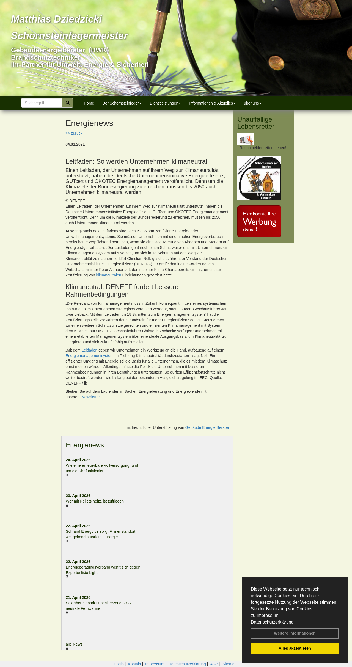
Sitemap (229, 664)
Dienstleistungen (165, 103)
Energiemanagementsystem (89, 355)
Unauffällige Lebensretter (255, 123)
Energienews (85, 445)
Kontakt (134, 664)
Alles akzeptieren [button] (295, 648)
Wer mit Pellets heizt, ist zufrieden (95, 501)
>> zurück (73, 133)
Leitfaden (90, 350)
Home (89, 103)
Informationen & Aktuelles (212, 103)
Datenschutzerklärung (272, 622)
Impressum (267, 615)
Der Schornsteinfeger (121, 103)
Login (119, 664)
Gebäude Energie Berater (207, 427)
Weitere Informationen (295, 633)
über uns (253, 103)
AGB (214, 664)
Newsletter (91, 397)
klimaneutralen (108, 275)
